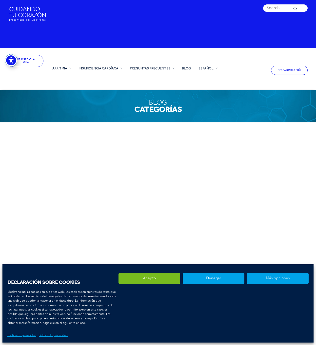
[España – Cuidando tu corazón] (25, 74)
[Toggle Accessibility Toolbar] (11, 59)
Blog (186, 68)
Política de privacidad (21, 335)
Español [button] (207, 68)
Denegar (213, 278)
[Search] (285, 8)
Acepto (149, 278)
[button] (285, 8)
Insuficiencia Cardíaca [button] (100, 68)
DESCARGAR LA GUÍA (26, 61)
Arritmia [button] (61, 68)
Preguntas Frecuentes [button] (152, 68)
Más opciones (278, 278)
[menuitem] (285, 8)
